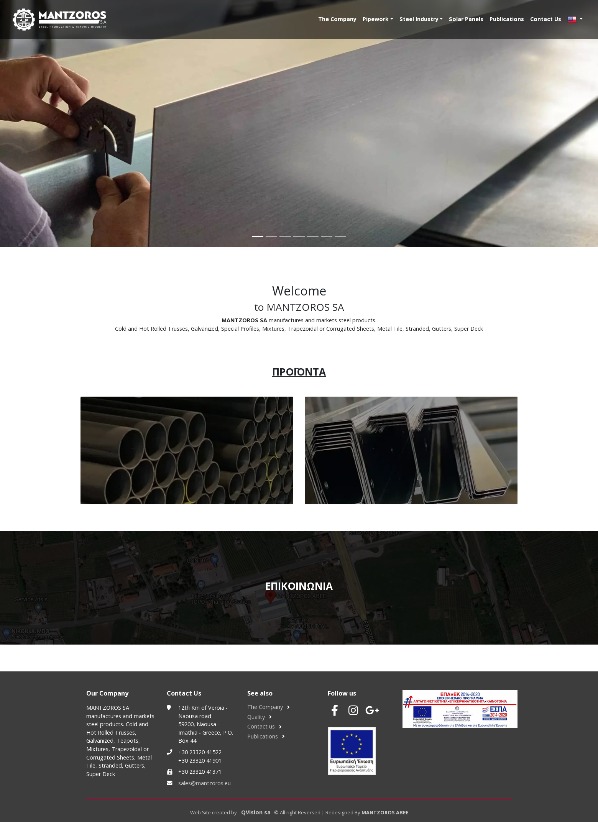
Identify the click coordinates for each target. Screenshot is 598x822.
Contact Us (545, 19)
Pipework (376, 19)
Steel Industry (419, 19)
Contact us (261, 726)
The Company (337, 19)
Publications (507, 19)
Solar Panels (466, 19)
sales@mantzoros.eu (204, 783)
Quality (256, 716)
